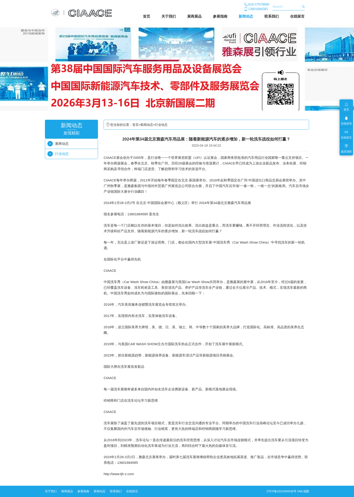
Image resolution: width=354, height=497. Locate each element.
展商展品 (194, 16)
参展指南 (220, 16)
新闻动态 (246, 16)
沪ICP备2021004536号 (281, 491)
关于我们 (168, 16)
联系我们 (271, 16)
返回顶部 (346, 151)
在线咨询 (346, 123)
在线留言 (297, 16)
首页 (146, 16)
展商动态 (62, 143)
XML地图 (303, 491)
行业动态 (62, 154)
